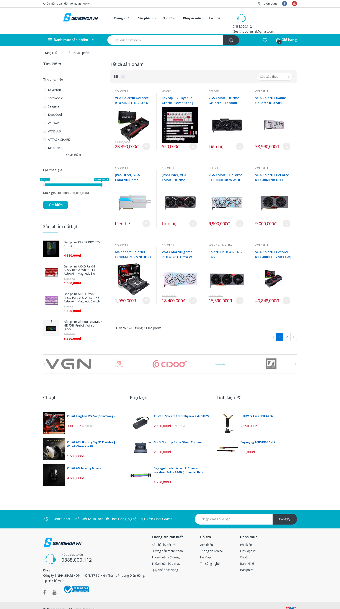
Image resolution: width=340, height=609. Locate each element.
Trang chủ (121, 18)
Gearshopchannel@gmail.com (272, 20)
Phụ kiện (246, 537)
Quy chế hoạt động (165, 563)
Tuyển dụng (267, 4)
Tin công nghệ (209, 556)
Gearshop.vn (56, 602)
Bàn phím (246, 563)
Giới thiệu (206, 537)
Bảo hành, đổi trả (164, 537)
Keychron (54, 82)
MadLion (54, 141)
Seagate (53, 99)
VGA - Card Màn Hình (221, 238)
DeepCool (55, 107)
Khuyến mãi (192, 18)
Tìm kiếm (55, 197)
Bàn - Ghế (247, 556)
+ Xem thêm (73, 147)
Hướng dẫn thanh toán (167, 544)
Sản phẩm (145, 18)
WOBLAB (54, 124)
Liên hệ (214, 18)
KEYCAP (166, 84)
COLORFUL (121, 84)
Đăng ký (284, 512)
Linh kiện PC (248, 544)
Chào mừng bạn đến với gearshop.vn (66, 3)
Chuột (244, 550)
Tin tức (169, 18)
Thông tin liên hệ (211, 544)
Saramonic (55, 91)
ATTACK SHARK (59, 132)
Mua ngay (146, 139)
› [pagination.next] (293, 330)
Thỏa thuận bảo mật (166, 556)
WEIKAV (53, 116)
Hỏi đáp (205, 550)
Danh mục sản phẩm (68, 32)
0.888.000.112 (260, 15)
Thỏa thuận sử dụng (165, 550)
